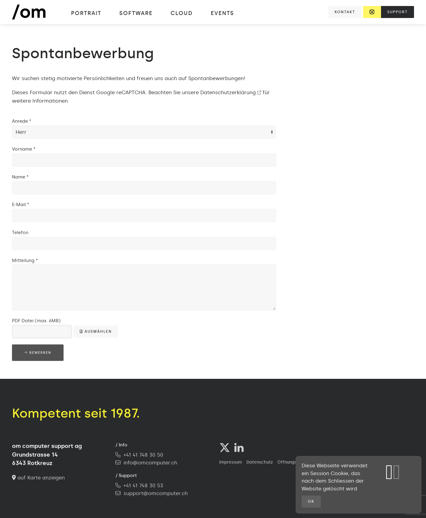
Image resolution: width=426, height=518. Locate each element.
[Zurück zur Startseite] (35, 12)
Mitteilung (25, 261)
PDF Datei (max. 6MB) (36, 321)
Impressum (230, 463)
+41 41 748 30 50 (139, 456)
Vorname (23, 149)
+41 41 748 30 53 (139, 486)
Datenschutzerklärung (230, 92)
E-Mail (20, 204)
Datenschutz (259, 463)
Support (397, 12)
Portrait (86, 13)
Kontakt (345, 12)
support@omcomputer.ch (156, 494)
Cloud (182, 13)
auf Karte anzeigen (38, 478)
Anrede (21, 121)
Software (136, 13)
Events (222, 13)
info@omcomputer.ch (150, 463)
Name (20, 177)
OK (311, 501)
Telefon (20, 233)
